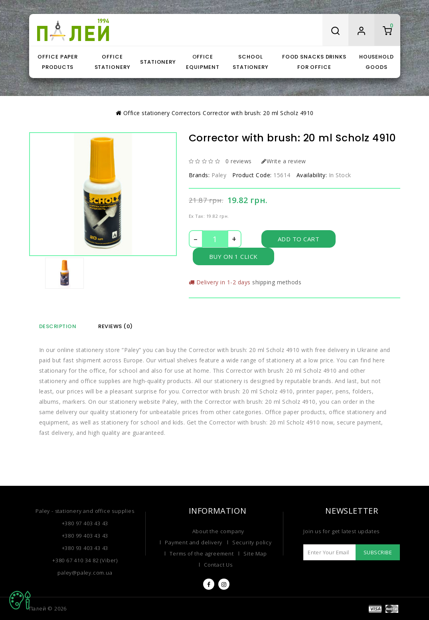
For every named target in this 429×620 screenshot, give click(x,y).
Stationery (158, 62)
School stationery (251, 62)
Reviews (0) (115, 326)
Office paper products (58, 62)
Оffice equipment (202, 62)
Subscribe (378, 552)
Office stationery (112, 62)
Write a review (283, 161)
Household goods (376, 62)
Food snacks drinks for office (314, 62)
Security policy (252, 542)
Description (58, 326)
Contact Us (218, 564)
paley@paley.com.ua (84, 572)
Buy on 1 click (233, 256)
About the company (218, 531)
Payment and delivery (193, 542)
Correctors (186, 113)
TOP (20, 600)
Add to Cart (299, 239)
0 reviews (238, 161)
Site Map (255, 553)
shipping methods (276, 282)
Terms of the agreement (202, 553)
